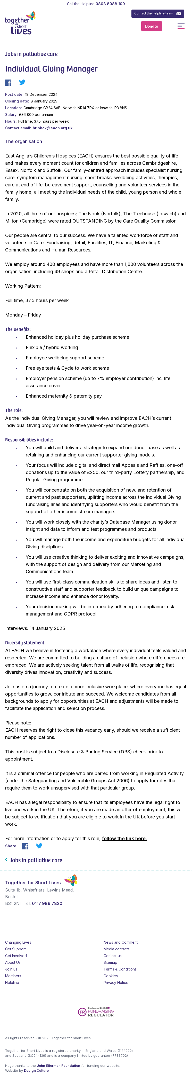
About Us (13, 962)
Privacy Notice (116, 982)
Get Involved (16, 955)
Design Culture (36, 1070)
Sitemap (110, 962)
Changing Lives (18, 942)
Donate (151, 26)
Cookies (111, 976)
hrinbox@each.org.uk (52, 128)
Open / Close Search (169, 25)
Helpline (12, 982)
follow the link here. (124, 838)
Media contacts (117, 949)
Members (13, 976)
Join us (11, 969)
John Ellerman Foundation (58, 1065)
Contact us (113, 955)
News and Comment (121, 942)
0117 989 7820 (47, 903)
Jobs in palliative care (31, 53)
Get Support (15, 949)
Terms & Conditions (120, 969)
